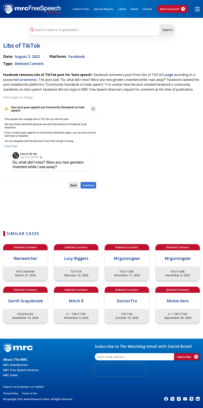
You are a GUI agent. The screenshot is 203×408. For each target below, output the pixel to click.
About (134, 9)
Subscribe (187, 357)
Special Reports (103, 9)
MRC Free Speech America (20, 370)
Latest (122, 9)
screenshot (28, 79)
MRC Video (10, 375)
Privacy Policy (10, 393)
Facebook (76, 56)
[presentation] (120, 370)
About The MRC (15, 359)
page (169, 75)
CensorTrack (81, 9)
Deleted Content (29, 63)
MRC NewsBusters (15, 365)
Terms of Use (29, 393)
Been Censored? (172, 9)
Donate (147, 9)
